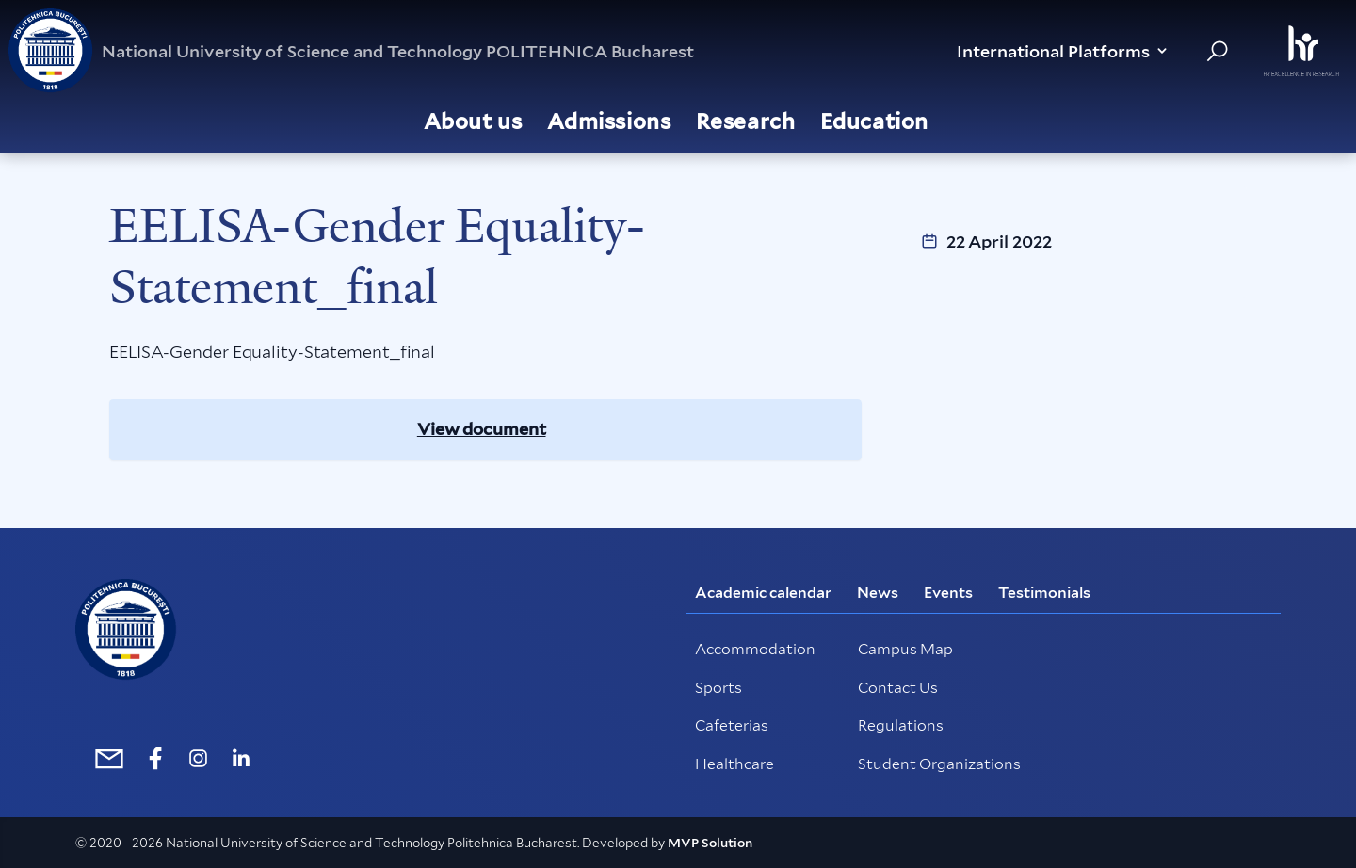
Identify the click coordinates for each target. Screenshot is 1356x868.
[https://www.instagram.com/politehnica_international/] (198, 758)
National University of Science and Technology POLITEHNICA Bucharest (351, 50)
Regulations (901, 725)
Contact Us (898, 688)
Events (948, 593)
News (877, 593)
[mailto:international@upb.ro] (105, 758)
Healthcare (734, 764)
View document (481, 429)
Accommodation (755, 649)
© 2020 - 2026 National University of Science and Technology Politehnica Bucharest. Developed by (371, 842)
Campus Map (905, 649)
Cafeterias (731, 725)
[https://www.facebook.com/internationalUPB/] (156, 758)
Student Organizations (939, 764)
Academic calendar (763, 593)
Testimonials (1044, 593)
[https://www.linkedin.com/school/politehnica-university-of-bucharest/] (240, 758)
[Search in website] (1217, 51)
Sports (718, 688)
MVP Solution (710, 842)
